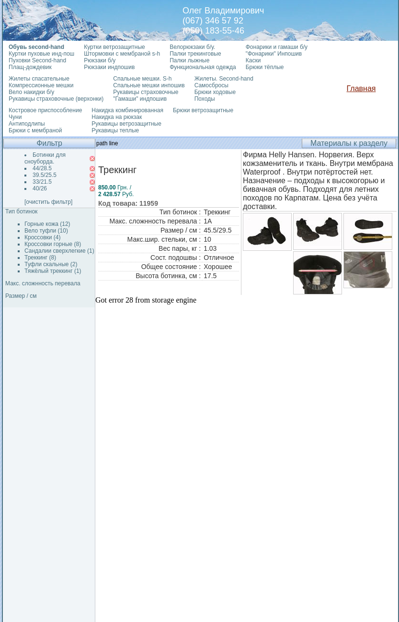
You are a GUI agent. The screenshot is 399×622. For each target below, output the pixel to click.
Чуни (15, 117)
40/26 (40, 188)
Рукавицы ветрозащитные (126, 123)
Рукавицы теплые (115, 130)
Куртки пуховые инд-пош (41, 53)
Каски (253, 60)
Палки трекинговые (195, 53)
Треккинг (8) (40, 257)
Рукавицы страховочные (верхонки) (56, 98)
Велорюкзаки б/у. (192, 47)
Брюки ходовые (215, 92)
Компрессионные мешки (41, 85)
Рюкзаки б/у (99, 60)
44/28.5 (42, 168)
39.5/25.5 (45, 175)
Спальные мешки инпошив (148, 85)
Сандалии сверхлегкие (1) (59, 250)
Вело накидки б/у (31, 92)
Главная (361, 88)
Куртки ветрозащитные (114, 47)
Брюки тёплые (265, 67)
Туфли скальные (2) (51, 264)
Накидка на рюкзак (116, 117)
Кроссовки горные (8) (52, 244)
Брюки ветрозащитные (203, 110)
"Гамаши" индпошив (140, 98)
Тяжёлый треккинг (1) (52, 271)
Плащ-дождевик (30, 67)
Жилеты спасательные (39, 78)
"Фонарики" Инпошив (274, 53)
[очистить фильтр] (48, 202)
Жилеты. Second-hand (223, 78)
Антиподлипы (27, 123)
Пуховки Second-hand (37, 60)
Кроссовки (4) (42, 237)
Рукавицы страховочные (145, 92)
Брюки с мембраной (35, 130)
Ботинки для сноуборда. (45, 158)
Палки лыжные (189, 60)
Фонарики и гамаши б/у (277, 47)
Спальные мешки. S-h (142, 78)
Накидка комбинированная (127, 110)
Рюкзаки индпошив (109, 67)
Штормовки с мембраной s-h (122, 53)
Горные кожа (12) (47, 224)
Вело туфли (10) (46, 230)
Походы (204, 98)
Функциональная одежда (203, 67)
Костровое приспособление (45, 110)
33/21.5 (42, 181)
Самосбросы (211, 85)
